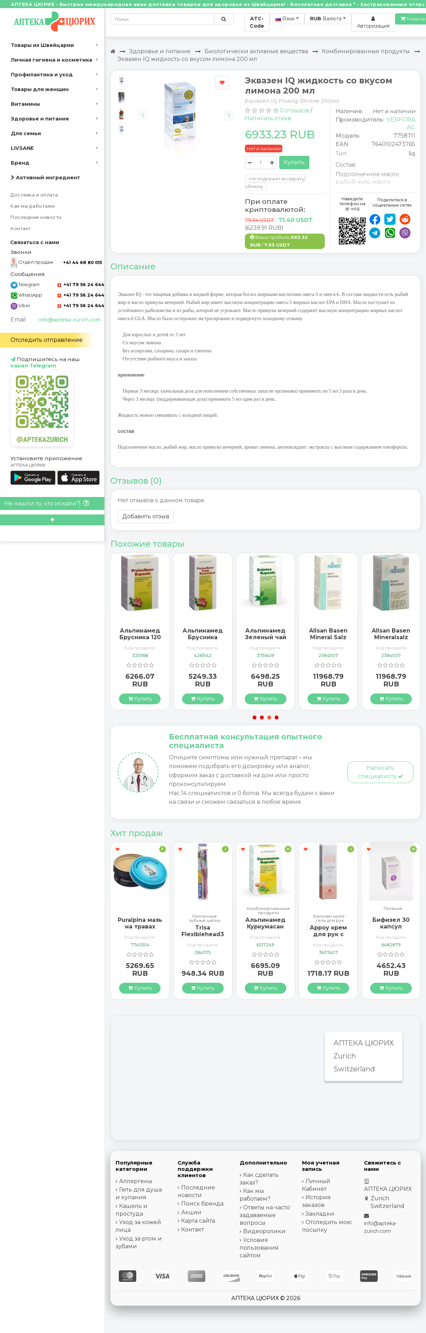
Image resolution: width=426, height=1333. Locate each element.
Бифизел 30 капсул (391, 923)
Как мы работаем (33, 206)
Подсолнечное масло (367, 174)
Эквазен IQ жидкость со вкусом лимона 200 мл (187, 59)
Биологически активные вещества (256, 51)
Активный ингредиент (45, 177)
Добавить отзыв (145, 516)
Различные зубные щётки (204, 918)
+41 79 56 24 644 (80, 284)
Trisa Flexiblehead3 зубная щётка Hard (203, 937)
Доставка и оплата (34, 195)
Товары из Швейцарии (42, 45)
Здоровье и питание (40, 119)
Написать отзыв (268, 118)
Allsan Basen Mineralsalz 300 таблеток (391, 637)
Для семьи (26, 133)
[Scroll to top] (52, 519)
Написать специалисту (380, 772)
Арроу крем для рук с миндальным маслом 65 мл (328, 937)
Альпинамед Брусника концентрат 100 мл (203, 640)
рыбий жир (353, 182)
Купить (294, 162)
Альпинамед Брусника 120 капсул (140, 637)
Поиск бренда (202, 1203)
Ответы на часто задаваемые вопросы (265, 1215)
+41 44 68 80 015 (82, 262)
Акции (191, 1212)
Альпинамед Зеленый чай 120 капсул (265, 637)
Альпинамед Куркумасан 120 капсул (265, 927)
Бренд (20, 163)
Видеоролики (264, 1231)
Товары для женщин (40, 89)
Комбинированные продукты (366, 51)
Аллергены (135, 1181)
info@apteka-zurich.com (69, 320)
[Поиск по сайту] (223, 18)
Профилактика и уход (42, 74)
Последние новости (36, 217)
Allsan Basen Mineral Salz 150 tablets (328, 637)
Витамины (25, 104)
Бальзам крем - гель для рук (330, 918)
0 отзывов (294, 110)
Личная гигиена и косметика (51, 60)
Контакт (21, 228)
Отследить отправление (47, 340)
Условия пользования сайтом (259, 1248)
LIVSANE (22, 148)
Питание (393, 908)
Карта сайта (198, 1220)
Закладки (319, 1213)
